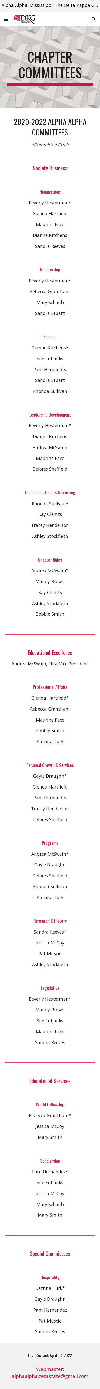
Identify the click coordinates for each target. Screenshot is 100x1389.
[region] (50, 6)
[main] (50, 67)
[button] (6, 19)
